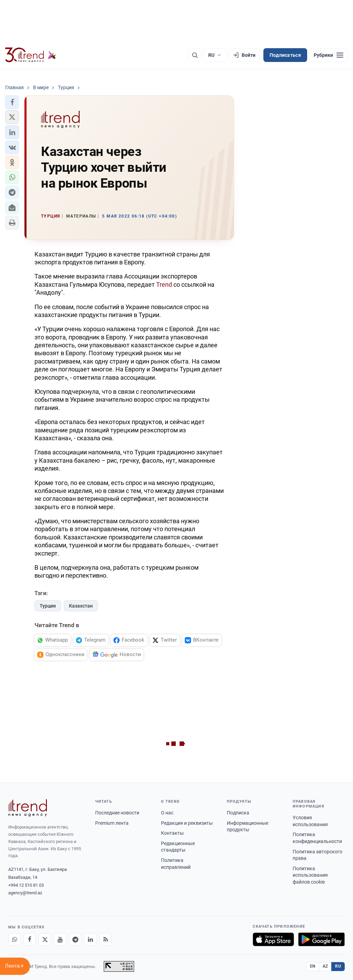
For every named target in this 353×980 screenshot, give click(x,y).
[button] (12, 102)
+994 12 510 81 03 (26, 885)
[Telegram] (75, 939)
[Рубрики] (328, 55)
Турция (48, 606)
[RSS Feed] (105, 939)
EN (312, 966)
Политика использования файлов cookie (310, 875)
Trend (164, 284)
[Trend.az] (30, 55)
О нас (167, 812)
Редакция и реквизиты (187, 823)
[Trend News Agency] (27, 807)
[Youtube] (60, 939)
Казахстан (81, 606)
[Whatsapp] (14, 939)
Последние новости (117, 812)
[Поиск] (195, 55)
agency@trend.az (25, 892)
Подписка (238, 812)
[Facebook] (29, 939)
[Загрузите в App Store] (273, 939)
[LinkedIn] (90, 939)
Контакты (172, 833)
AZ (325, 966)
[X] (45, 939)
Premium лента (112, 823)
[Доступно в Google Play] (321, 939)
